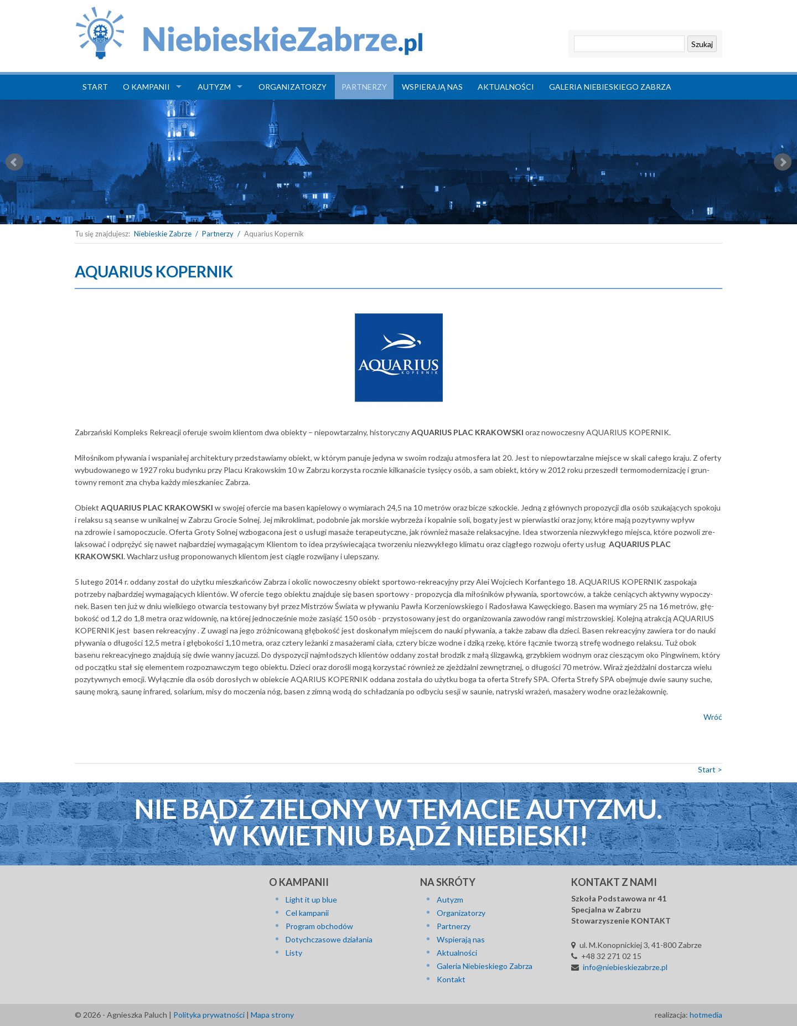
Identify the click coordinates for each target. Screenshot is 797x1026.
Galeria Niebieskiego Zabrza (610, 86)
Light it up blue (311, 899)
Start (95, 86)
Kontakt (451, 979)
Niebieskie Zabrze (163, 233)
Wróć (712, 716)
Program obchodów (319, 926)
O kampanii (146, 86)
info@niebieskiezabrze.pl (625, 967)
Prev (14, 162)
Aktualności (506, 86)
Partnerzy (364, 86)
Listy (294, 952)
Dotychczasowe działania (329, 939)
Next (782, 162)
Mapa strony (272, 1014)
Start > (710, 769)
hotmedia (706, 1014)
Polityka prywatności (209, 1014)
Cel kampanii (307, 912)
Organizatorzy (292, 86)
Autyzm (214, 86)
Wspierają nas (432, 86)
